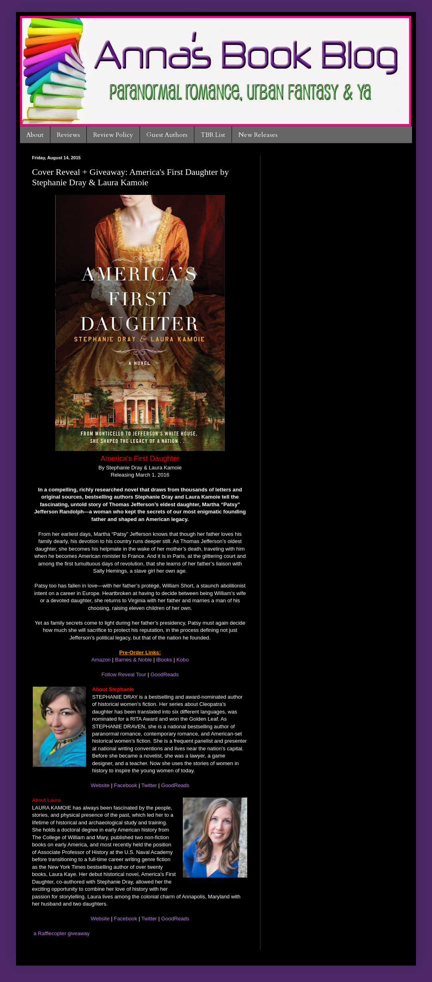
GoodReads (164, 674)
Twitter (149, 785)
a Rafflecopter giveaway (62, 933)
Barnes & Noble (133, 660)
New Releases (258, 134)
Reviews (68, 134)
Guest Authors (167, 134)
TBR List (213, 134)
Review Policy (113, 134)
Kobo (182, 660)
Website (100, 785)
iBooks (164, 660)
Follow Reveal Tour (123, 674)
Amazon (100, 660)
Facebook (125, 785)
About (35, 134)
